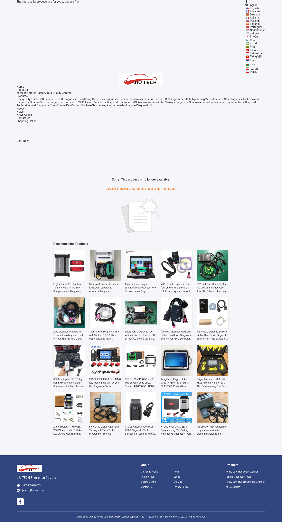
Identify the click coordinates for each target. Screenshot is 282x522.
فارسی (254, 68)
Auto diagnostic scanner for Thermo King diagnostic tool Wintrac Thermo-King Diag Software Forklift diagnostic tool (68, 335)
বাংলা (253, 64)
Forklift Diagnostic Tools (69, 99)
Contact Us (147, 487)
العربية (254, 43)
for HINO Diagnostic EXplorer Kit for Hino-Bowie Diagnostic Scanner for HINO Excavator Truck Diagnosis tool (176, 335)
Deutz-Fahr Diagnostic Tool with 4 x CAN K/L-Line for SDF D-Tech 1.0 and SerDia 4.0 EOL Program (141, 335)
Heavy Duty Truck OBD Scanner (35, 99)
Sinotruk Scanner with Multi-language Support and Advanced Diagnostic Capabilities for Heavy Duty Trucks (103, 288)
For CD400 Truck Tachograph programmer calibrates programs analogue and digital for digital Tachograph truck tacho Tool (212, 430)
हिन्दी (252, 47)
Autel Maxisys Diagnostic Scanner (178, 102)
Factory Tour (44, 92)
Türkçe (254, 50)
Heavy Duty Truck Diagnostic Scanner (106, 99)
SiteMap (178, 482)
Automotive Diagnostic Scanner (218, 102)
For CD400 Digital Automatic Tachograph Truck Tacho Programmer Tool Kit (104, 430)
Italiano (254, 17)
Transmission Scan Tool (144, 99)
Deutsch (255, 14)
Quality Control (62, 92)
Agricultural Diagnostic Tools (39, 105)
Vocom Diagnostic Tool (54, 102)
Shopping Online (27, 121)
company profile (26, 92)
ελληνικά (255, 33)
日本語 (254, 36)
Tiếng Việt (256, 56)
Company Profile (149, 471)
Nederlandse (257, 30)
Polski (253, 71)
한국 (252, 39)
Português (256, 27)
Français (255, 11)
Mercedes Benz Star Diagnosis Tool (226, 99)
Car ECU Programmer (172, 99)
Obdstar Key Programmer (106, 105)
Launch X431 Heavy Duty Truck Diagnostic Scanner (100, 102)
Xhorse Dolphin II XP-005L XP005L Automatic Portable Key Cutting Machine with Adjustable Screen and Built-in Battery (69, 430)
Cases (28, 114)
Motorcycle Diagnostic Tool (138, 105)
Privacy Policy (181, 487)
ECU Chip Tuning (195, 99)
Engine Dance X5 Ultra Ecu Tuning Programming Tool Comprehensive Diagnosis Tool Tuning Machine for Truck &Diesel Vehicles (69, 288)
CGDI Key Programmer (144, 102)
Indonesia (256, 53)
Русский (255, 20)
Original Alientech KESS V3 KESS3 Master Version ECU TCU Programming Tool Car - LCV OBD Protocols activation (212, 383)
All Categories (233, 487)
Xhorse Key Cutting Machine (74, 105)
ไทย (252, 60)
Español (255, 23)
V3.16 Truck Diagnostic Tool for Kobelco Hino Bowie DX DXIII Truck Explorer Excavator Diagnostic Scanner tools (176, 288)
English (254, 8)
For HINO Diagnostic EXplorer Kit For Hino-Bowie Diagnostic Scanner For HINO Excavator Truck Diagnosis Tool (212, 335)
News (20, 114)
